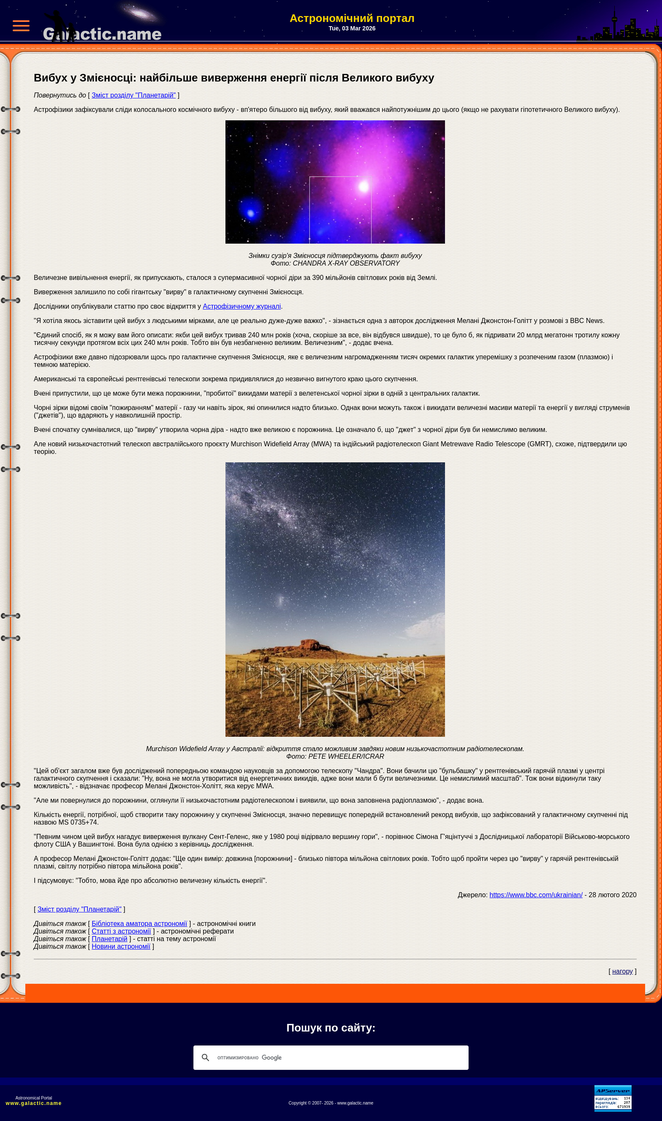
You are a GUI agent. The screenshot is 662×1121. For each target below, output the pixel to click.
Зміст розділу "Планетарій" (134, 95)
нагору (622, 971)
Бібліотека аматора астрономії (139, 923)
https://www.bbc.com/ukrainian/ (536, 894)
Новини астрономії (121, 946)
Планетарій (109, 938)
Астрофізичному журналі (242, 306)
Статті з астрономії (121, 931)
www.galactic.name (34, 1103)
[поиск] (329, 1058)
